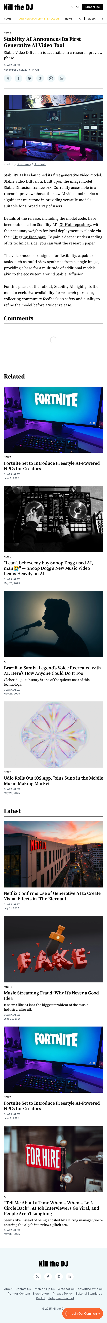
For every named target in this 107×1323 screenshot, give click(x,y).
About (8, 1289)
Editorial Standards (89, 1293)
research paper (81, 243)
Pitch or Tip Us (44, 1289)
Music (91, 18)
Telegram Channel (61, 1298)
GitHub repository (75, 224)
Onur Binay (24, 164)
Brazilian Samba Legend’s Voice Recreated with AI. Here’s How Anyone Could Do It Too (52, 670)
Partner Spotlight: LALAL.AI (38, 18)
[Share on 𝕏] (8, 78)
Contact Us (23, 1289)
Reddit (40, 1298)
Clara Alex (12, 65)
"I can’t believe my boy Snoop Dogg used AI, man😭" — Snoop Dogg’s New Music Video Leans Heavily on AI (48, 568)
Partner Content (19, 1293)
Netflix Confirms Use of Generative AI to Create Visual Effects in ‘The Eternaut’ (52, 896)
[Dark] (73, 7)
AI (80, 18)
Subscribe (92, 7)
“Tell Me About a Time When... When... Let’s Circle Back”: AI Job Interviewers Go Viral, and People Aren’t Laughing (51, 1208)
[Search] (77, 7)
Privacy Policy (63, 1293)
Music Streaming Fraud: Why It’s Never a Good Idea (51, 995)
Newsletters (41, 1293)
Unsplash (40, 164)
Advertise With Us (90, 1289)
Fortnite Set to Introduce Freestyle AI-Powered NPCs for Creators (52, 466)
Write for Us (66, 1289)
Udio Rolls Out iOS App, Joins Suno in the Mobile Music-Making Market (53, 781)
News (69, 18)
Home (8, 18)
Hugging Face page (29, 237)
